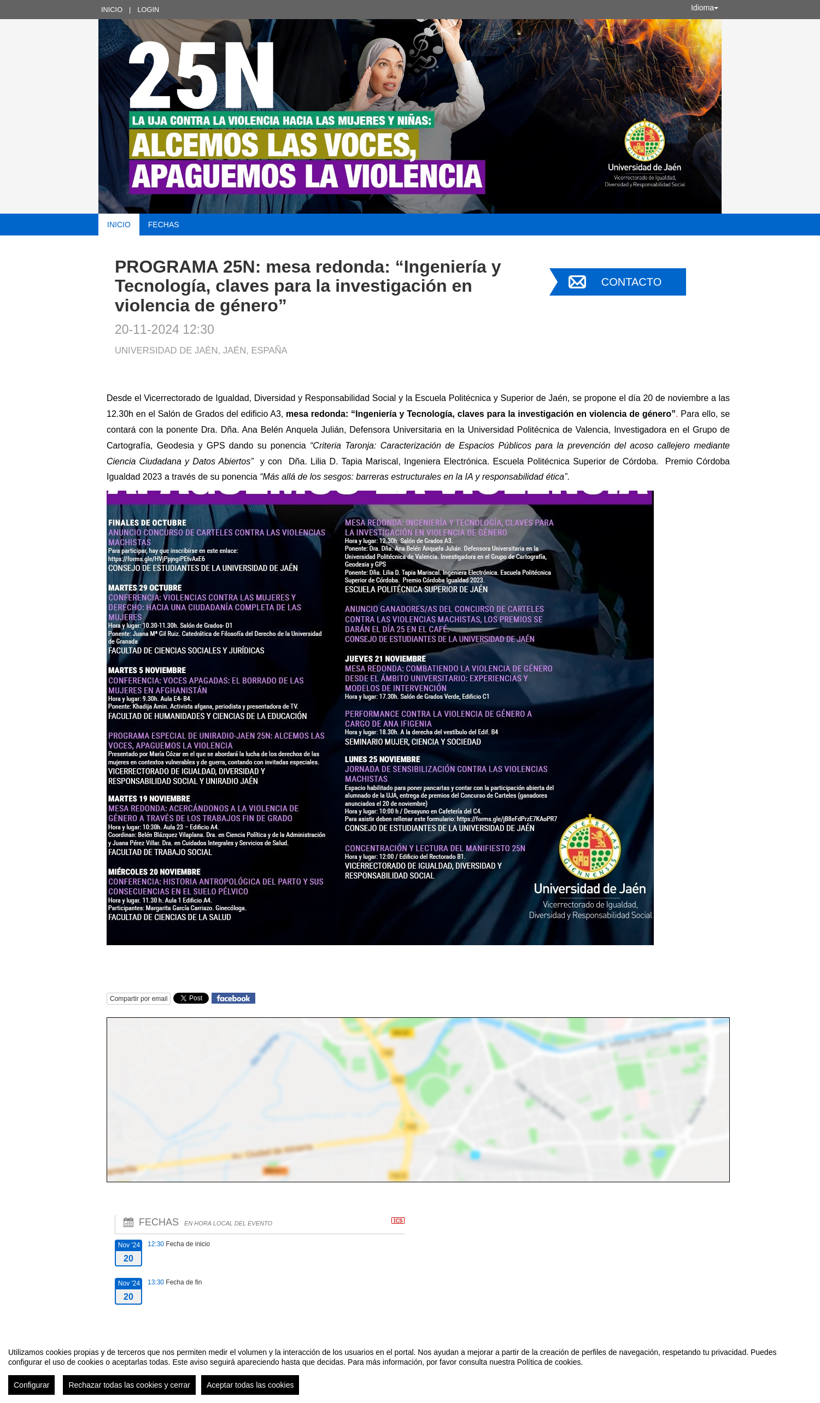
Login (148, 9)
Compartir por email (138, 999)
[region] (410, 1367)
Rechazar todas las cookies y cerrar (129, 1385)
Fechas (163, 224)
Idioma (704, 7)
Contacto (631, 282)
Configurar (31, 1385)
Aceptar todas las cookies (250, 1385)
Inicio (111, 9)
